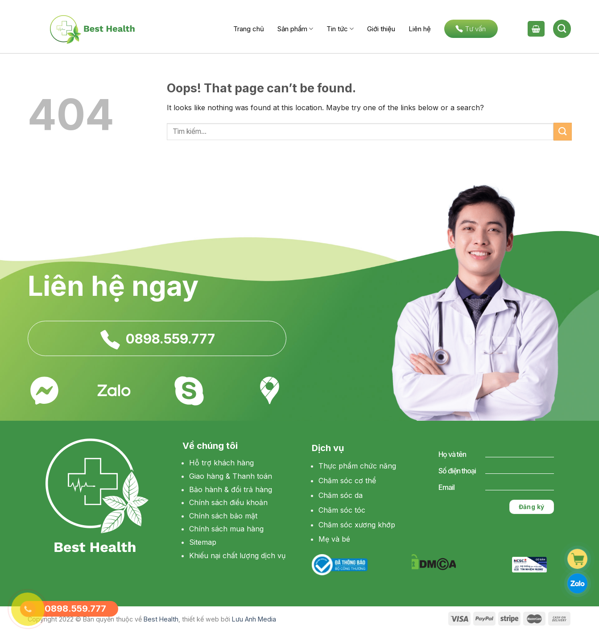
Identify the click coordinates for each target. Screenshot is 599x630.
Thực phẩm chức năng (357, 465)
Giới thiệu (381, 29)
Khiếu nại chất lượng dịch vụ (237, 555)
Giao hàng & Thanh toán (230, 476)
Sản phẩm (295, 29)
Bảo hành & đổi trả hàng (230, 489)
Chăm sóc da (340, 495)
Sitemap (202, 542)
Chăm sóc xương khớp (356, 524)
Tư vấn (470, 29)
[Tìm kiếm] (562, 28)
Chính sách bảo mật (223, 515)
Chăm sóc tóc (341, 510)
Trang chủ (248, 29)
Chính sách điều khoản (228, 502)
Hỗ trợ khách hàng (221, 462)
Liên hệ (420, 29)
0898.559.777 (170, 339)
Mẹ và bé (334, 539)
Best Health (161, 619)
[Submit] (562, 131)
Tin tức (340, 29)
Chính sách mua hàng (226, 528)
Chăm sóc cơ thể (347, 480)
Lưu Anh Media (254, 619)
